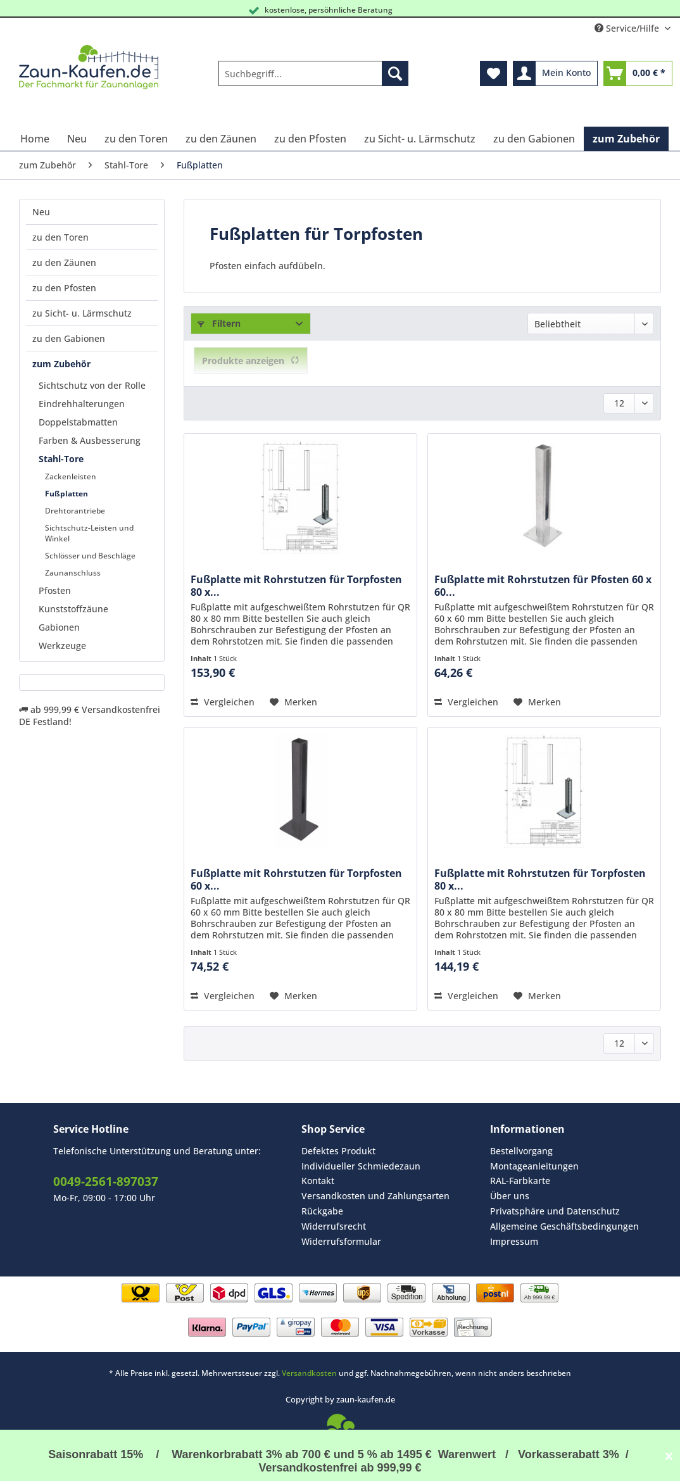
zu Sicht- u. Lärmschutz (82, 313)
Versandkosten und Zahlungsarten (375, 1196)
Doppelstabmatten (78, 422)
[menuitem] (313, 79)
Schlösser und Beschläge (90, 555)
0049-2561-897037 (105, 1181)
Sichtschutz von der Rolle (92, 385)
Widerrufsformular (341, 1241)
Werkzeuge (62, 646)
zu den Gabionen (68, 338)
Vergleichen (223, 702)
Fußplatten (66, 493)
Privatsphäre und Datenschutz (555, 1211)
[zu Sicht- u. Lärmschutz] (419, 139)
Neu (41, 212)
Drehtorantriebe (75, 510)
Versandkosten (309, 1373)
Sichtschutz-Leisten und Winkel (89, 533)
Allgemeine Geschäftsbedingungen (564, 1226)
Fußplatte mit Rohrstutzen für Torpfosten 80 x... (296, 585)
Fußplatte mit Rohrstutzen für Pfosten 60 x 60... (543, 585)
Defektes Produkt (338, 1151)
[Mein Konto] (555, 73)
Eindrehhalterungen (82, 404)
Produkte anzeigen (250, 361)
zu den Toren (60, 237)
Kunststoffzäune (73, 609)
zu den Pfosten (64, 288)
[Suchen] (395, 73)
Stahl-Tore (61, 459)
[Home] (34, 139)
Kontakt (317, 1181)
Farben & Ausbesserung (90, 440)
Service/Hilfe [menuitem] (628, 28)
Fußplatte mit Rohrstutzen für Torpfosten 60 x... (296, 879)
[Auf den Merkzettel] (293, 702)
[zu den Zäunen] (221, 139)
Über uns (509, 1196)
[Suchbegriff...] (313, 73)
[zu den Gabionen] (534, 139)
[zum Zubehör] (626, 139)
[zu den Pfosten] (310, 139)
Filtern (219, 323)
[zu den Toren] (136, 139)
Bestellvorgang (521, 1151)
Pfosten (55, 590)
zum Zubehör (61, 364)
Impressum (514, 1241)
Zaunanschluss (73, 572)
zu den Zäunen (64, 262)
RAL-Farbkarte (520, 1181)
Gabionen (59, 627)
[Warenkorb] (637, 73)
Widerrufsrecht (333, 1226)
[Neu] (77, 139)
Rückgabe (322, 1211)
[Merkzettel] (493, 73)
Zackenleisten (70, 476)
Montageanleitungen (534, 1166)
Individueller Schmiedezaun (360, 1166)
